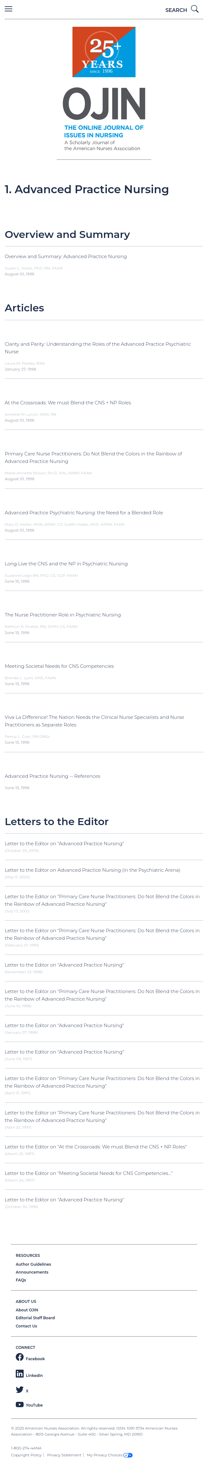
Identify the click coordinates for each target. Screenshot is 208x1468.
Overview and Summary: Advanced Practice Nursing (66, 256)
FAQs (21, 1280)
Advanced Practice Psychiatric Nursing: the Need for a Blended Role (84, 513)
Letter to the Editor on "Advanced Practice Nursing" (64, 844)
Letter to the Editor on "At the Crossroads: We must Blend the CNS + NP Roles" (96, 1147)
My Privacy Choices (110, 1455)
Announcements (32, 1272)
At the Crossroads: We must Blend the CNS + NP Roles (68, 403)
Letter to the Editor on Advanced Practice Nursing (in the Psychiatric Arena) (92, 870)
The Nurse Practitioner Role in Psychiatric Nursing (63, 615)
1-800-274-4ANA (26, 1448)
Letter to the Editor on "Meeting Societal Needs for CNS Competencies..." (89, 1173)
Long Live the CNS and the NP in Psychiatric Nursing (66, 564)
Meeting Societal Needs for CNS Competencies (59, 666)
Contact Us (26, 1326)
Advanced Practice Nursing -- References (52, 776)
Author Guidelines (33, 1264)
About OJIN (27, 1310)
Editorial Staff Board (35, 1317)
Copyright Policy (26, 1455)
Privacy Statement (64, 1455)
